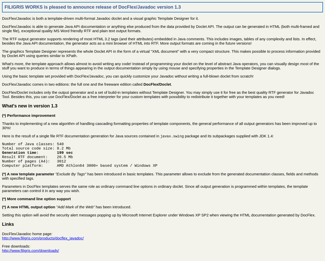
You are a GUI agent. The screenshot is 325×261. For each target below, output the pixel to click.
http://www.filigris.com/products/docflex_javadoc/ (43, 242)
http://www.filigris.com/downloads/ (30, 255)
